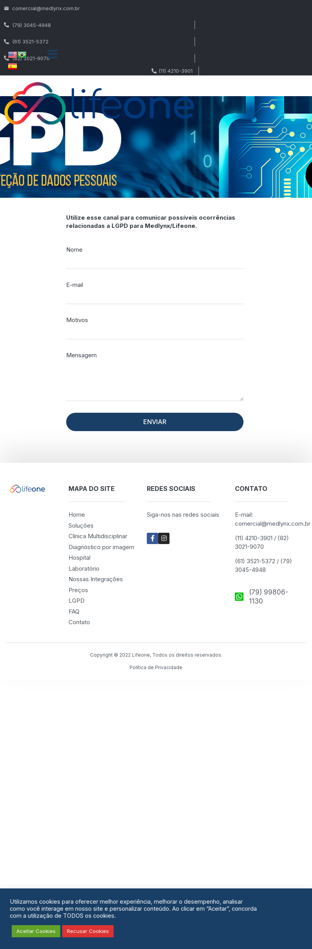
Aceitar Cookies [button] (36, 931)
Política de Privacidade (156, 667)
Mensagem (81, 355)
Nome (74, 249)
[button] (52, 54)
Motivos (77, 320)
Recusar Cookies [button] (88, 931)
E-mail (74, 284)
